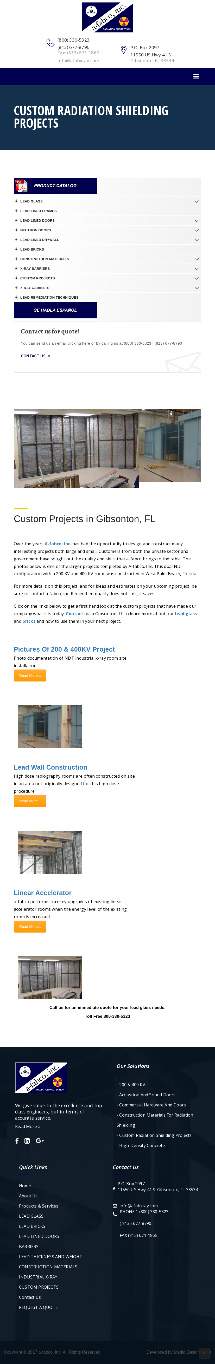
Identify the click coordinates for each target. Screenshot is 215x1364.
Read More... (30, 675)
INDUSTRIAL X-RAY (38, 1277)
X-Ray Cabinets (34, 288)
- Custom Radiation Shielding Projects (154, 1135)
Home (25, 1186)
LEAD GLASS (31, 201)
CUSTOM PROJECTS (37, 278)
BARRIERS (29, 1246)
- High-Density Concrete (141, 1145)
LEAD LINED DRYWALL (39, 240)
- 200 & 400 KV (131, 1084)
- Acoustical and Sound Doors (146, 1095)
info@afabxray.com (138, 1206)
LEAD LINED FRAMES (38, 211)
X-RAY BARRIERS (35, 269)
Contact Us (35, 356)
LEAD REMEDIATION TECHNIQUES (49, 297)
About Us (28, 1196)
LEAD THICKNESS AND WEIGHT (50, 1257)
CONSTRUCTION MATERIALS (44, 259)
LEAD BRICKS (32, 249)
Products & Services (38, 1206)
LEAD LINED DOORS (37, 220)
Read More (27, 1126)
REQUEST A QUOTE (38, 1307)
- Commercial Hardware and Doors (151, 1105)
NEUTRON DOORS (35, 230)
